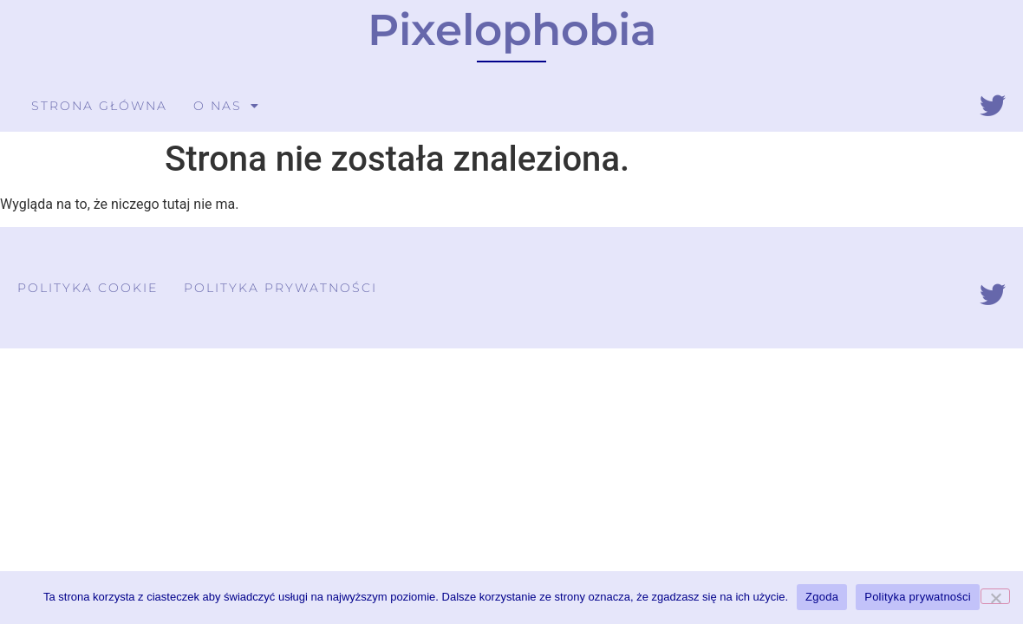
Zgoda (821, 596)
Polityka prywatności (280, 288)
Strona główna (99, 106)
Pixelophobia (512, 29)
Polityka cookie (87, 288)
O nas (226, 105)
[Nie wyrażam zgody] (995, 596)
